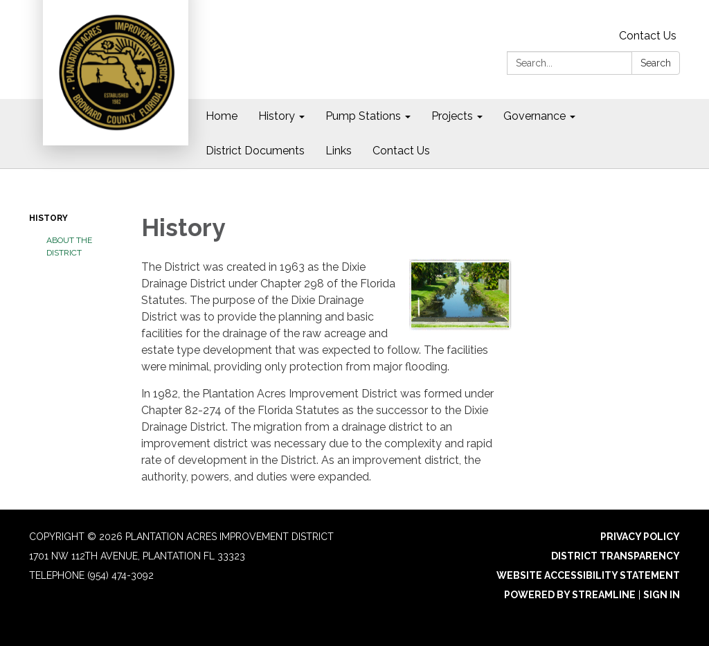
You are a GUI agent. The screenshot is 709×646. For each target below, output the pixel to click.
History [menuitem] (276, 116)
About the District (69, 246)
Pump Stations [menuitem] (363, 116)
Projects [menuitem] (452, 116)
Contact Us (647, 35)
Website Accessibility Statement (588, 575)
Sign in (661, 594)
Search (655, 63)
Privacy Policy (640, 536)
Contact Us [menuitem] (401, 150)
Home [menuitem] (221, 116)
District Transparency (615, 556)
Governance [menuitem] (534, 116)
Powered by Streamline (570, 594)
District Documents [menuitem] (255, 150)
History (48, 218)
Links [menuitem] (338, 150)
